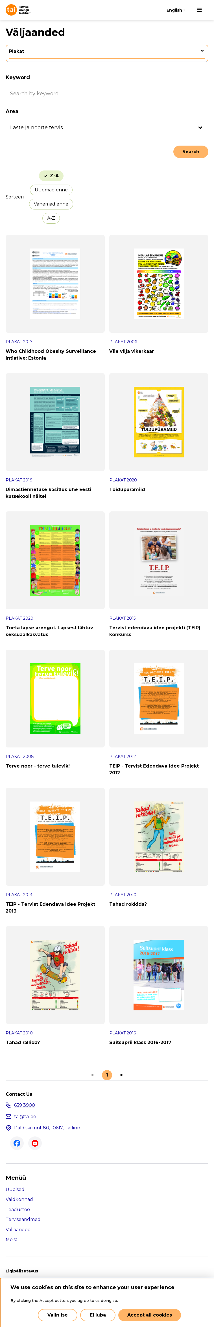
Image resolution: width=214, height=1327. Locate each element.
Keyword (18, 77)
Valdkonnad (19, 1199)
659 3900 (24, 1105)
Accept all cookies (149, 1315)
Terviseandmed (23, 1219)
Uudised (15, 1189)
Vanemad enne (51, 204)
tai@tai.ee (25, 1116)
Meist (12, 1239)
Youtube (35, 1143)
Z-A (54, 175)
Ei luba (98, 1315)
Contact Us (19, 1094)
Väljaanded (18, 1229)
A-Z (51, 218)
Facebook (17, 1143)
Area (12, 111)
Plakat (16, 51)
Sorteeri (15, 197)
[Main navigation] (199, 10)
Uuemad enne (51, 190)
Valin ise (57, 1315)
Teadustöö (18, 1209)
